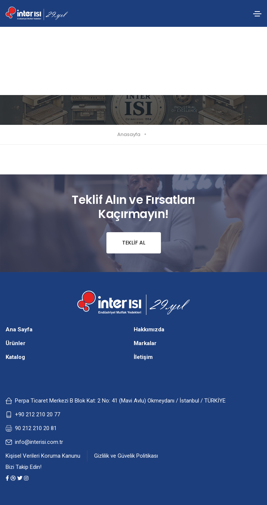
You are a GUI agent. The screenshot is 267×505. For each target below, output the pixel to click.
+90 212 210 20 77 (37, 414)
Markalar (145, 343)
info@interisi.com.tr (39, 442)
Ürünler (15, 343)
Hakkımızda (149, 329)
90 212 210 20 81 (36, 428)
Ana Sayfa (19, 329)
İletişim (143, 357)
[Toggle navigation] (257, 13)
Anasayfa (128, 134)
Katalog (15, 357)
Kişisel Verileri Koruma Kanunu (43, 455)
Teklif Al (125, 243)
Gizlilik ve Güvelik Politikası (126, 455)
